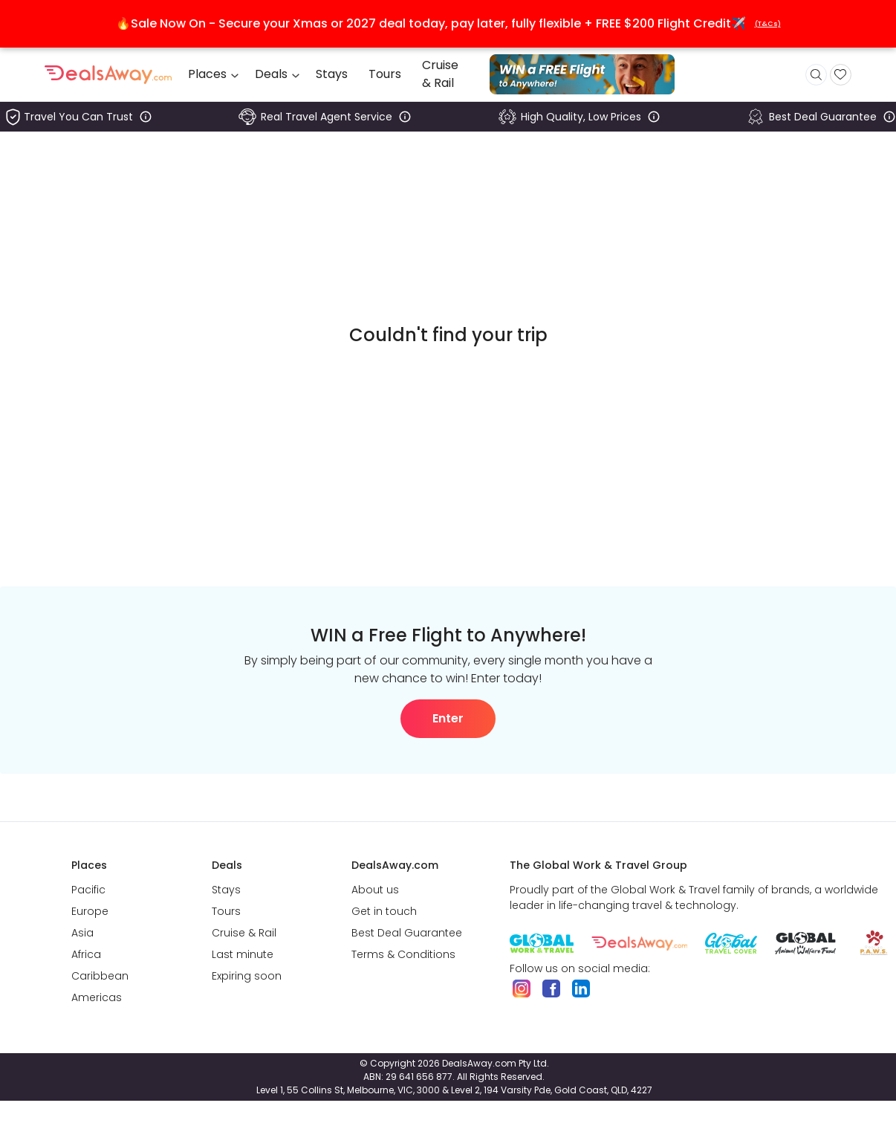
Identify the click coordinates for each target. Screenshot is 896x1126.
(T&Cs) (768, 23)
